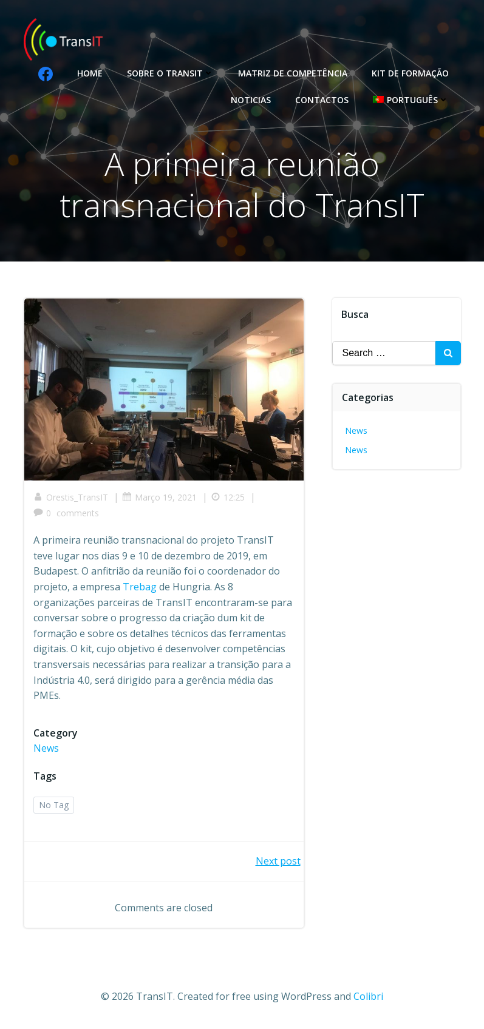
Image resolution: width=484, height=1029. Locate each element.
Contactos (322, 100)
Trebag (140, 586)
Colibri (368, 996)
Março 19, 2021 (159, 497)
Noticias (251, 100)
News (46, 748)
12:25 (228, 497)
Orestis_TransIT (70, 497)
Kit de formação (410, 73)
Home (90, 73)
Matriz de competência (292, 73)
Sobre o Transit (170, 73)
